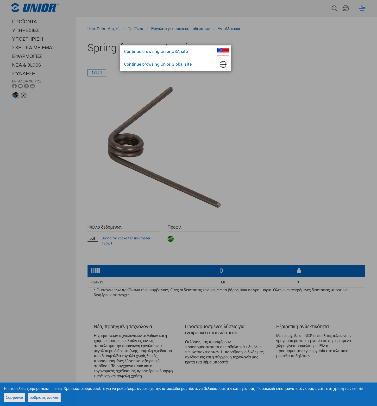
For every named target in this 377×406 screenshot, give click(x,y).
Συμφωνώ (14, 397)
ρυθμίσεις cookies (44, 397)
